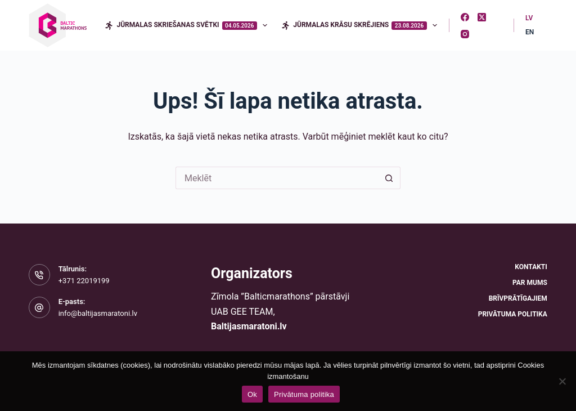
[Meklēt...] (277, 178)
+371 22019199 (84, 280)
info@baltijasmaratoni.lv (97, 313)
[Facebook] (465, 17)
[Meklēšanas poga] (389, 178)
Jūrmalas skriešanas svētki (188, 25)
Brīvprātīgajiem (518, 298)
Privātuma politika (512, 314)
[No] (562, 381)
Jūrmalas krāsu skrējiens (361, 25)
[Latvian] (529, 18)
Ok (252, 394)
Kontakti (531, 267)
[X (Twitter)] (482, 17)
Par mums (529, 283)
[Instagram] (465, 34)
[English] (529, 32)
